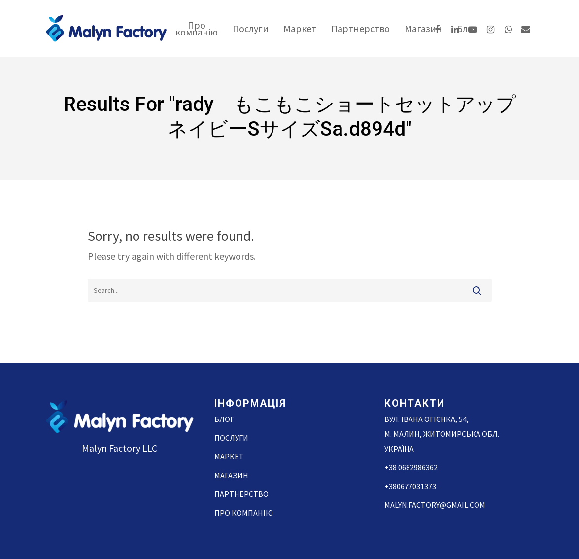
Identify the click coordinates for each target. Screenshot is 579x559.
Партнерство (360, 28)
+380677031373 (410, 486)
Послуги (251, 28)
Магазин (423, 28)
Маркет (299, 28)
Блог (224, 419)
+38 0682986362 (411, 467)
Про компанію (196, 28)
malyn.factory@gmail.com (434, 505)
